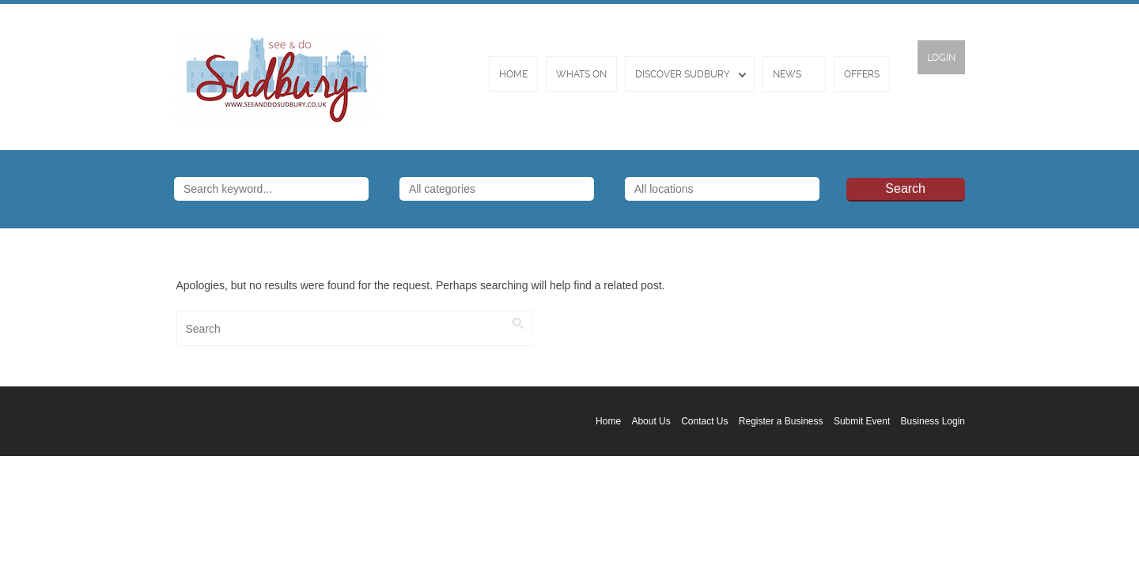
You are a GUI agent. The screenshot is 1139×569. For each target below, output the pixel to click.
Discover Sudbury (682, 74)
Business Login (933, 421)
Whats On (581, 74)
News (787, 74)
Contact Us (704, 421)
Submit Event (862, 421)
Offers (862, 74)
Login (941, 57)
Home (513, 74)
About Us (650, 421)
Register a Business (781, 421)
